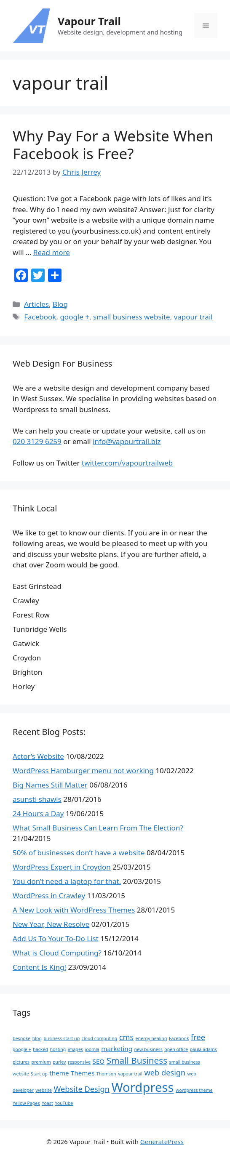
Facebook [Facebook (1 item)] (179, 1038)
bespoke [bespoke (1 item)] (21, 1038)
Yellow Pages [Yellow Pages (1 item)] (26, 1103)
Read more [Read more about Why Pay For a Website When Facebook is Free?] (51, 252)
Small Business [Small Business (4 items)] (137, 1060)
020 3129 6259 (37, 441)
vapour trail (193, 317)
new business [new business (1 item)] (148, 1049)
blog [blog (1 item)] (37, 1038)
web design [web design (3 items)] (164, 1072)
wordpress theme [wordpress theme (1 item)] (194, 1090)
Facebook (40, 317)
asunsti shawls (37, 799)
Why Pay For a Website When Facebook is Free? (113, 144)
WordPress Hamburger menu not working (83, 770)
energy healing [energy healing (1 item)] (151, 1038)
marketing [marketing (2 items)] (116, 1048)
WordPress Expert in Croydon (62, 867)
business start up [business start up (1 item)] (62, 1038)
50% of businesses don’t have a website (78, 852)
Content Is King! (39, 967)
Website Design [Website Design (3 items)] (81, 1089)
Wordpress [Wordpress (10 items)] (142, 1087)
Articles (36, 304)
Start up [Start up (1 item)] (39, 1074)
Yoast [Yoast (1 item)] (47, 1103)
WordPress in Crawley (49, 895)
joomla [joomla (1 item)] (92, 1049)
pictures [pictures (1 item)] (21, 1062)
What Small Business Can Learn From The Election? (98, 828)
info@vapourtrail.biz (126, 441)
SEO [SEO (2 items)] (99, 1061)
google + (74, 317)
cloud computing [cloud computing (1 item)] (100, 1038)
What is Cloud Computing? (57, 953)
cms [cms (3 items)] (126, 1037)
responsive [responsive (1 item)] (79, 1062)
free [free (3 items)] (198, 1037)
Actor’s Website (38, 756)
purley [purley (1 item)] (59, 1062)
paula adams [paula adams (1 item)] (203, 1049)
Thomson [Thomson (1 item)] (106, 1074)
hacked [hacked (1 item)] (40, 1049)
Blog (60, 304)
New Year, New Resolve (51, 924)
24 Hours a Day (38, 813)
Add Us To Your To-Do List (56, 938)
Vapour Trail (89, 21)
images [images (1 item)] (75, 1049)
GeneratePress (162, 1141)
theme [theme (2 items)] (59, 1073)
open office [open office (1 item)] (176, 1049)
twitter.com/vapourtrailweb (127, 463)
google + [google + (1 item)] (22, 1049)
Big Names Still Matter (50, 785)
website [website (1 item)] (43, 1090)
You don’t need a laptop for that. (67, 881)
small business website (131, 317)
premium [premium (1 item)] (41, 1062)
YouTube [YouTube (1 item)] (64, 1103)
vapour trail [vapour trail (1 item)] (130, 1074)
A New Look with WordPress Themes (74, 910)
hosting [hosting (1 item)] (58, 1049)
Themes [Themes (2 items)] (82, 1073)
